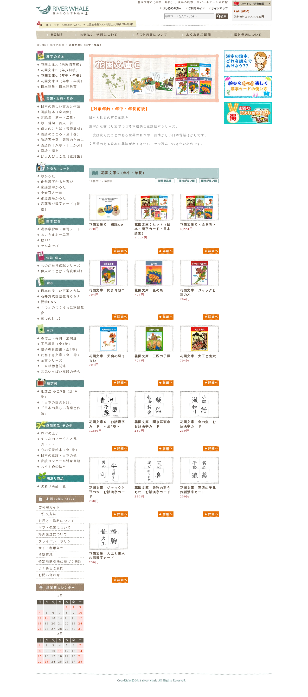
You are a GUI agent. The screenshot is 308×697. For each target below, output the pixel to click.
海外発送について (52, 534)
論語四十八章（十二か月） (62, 145)
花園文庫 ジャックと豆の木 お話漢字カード (107, 492)
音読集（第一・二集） (59, 117)
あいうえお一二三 (55, 234)
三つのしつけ (52, 318)
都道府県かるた (53, 198)
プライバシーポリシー (56, 541)
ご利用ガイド (49, 507)
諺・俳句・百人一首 (57, 123)
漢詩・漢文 (50, 151)
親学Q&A (49, 302)
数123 (46, 240)
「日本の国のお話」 (57, 402)
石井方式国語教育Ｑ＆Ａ (60, 296)
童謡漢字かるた (53, 187)
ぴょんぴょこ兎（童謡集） (62, 156)
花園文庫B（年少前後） (60, 70)
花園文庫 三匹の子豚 (153, 356)
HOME (41, 45)
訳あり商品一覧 (53, 486)
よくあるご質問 (51, 568)
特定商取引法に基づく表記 (60, 561)
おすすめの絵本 (53, 466)
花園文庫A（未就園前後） (62, 64)
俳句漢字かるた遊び (57, 181)
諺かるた (48, 176)
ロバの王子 (50, 433)
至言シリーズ (52, 360)
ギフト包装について (54, 527)
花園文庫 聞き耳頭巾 (107, 290)
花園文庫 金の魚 (149, 290)
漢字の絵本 (57, 45)
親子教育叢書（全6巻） (60, 349)
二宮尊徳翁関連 (53, 366)
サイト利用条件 (51, 548)
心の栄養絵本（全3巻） (60, 450)
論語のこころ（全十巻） (61, 134)
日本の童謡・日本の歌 (59, 455)
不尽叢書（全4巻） (56, 344)
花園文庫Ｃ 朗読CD (106, 224)
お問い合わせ (49, 575)
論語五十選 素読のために (62, 139)
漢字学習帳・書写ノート (61, 229)
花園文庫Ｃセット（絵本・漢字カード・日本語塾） (153, 229)
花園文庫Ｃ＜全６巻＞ (198, 224)
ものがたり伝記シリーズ (61, 265)
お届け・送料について (56, 521)
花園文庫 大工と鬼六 (198, 356)
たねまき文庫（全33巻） (61, 355)
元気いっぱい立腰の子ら (61, 371)
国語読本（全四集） (57, 112)
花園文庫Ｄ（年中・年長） (62, 81)
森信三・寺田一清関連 (59, 338)
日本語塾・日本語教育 (59, 86)
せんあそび (50, 246)
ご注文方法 (47, 514)
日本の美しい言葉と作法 (61, 106)
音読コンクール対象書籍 (61, 461)
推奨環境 (45, 554)
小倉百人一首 (52, 192)
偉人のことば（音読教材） (62, 128)
